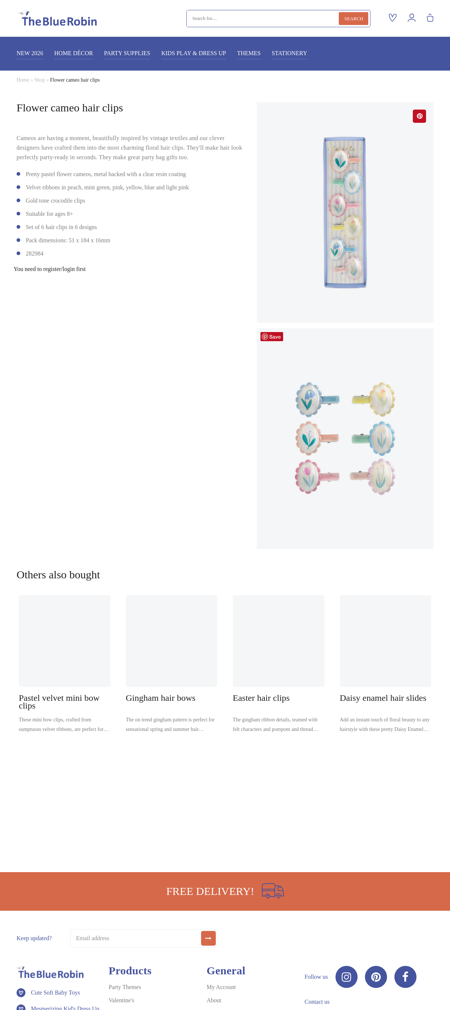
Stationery (289, 53)
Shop (39, 80)
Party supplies (127, 53)
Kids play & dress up (193, 53)
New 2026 (30, 53)
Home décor (73, 53)
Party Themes (125, 987)
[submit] (208, 938)
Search (353, 18)
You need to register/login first (50, 269)
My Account (221, 987)
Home (23, 80)
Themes (249, 53)
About (214, 1000)
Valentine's (121, 1000)
